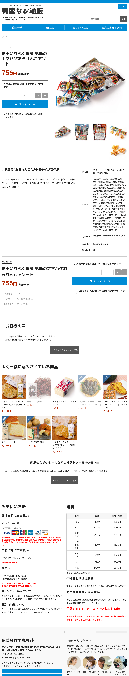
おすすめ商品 (80, 31)
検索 (124, 22)
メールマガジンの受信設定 (64, 456)
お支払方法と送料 (112, 31)
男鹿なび (45, 667)
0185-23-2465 (15, 627)
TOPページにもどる (111, 608)
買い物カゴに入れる (24, 108)
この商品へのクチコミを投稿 (64, 327)
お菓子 (20, 39)
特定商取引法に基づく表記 (80, 608)
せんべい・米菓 (33, 39)
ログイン (122, 9)
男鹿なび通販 (8, 39)
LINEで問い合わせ (31, 650)
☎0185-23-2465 (18, 22)
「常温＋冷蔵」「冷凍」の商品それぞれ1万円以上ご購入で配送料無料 (64, 3)
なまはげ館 (7, 50)
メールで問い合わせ (31, 657)
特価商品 (49, 31)
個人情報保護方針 (49, 608)
